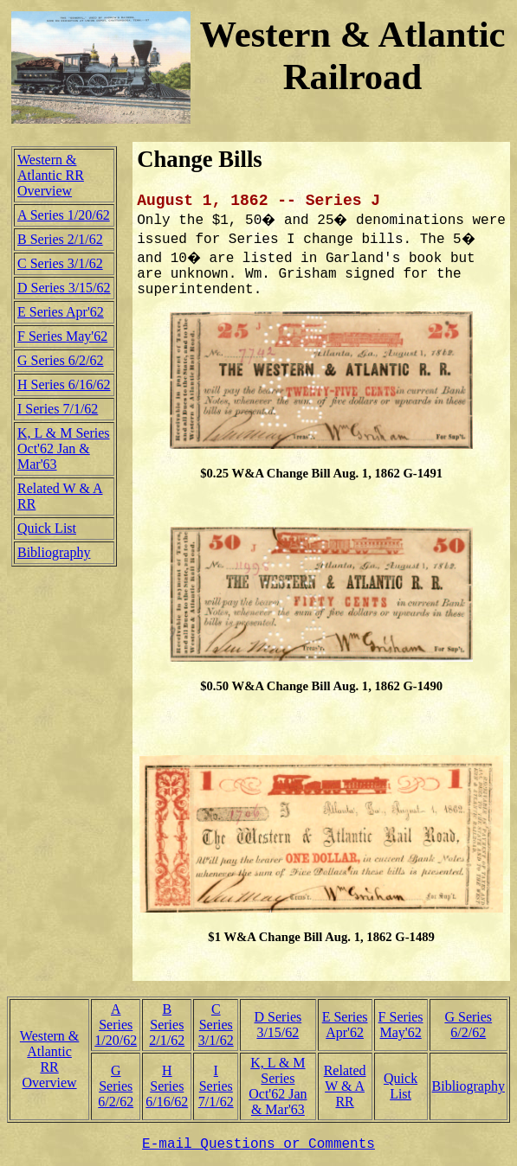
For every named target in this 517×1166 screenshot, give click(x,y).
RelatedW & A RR (345, 1086)
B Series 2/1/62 (60, 239)
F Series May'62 (62, 336)
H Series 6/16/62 (64, 384)
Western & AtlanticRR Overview (49, 1059)
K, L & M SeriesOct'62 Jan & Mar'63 (63, 448)
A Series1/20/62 (115, 1024)
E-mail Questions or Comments (258, 1144)
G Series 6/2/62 (60, 360)
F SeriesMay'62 (400, 1024)
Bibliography (53, 552)
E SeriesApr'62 (345, 1024)
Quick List (46, 528)
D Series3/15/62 (278, 1024)
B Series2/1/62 (166, 1024)
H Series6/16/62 (166, 1086)
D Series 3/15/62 (64, 287)
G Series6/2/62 (468, 1024)
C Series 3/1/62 (60, 263)
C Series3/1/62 (216, 1024)
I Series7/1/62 (216, 1086)
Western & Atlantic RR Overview (50, 175)
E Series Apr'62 (60, 311)
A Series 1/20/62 (63, 215)
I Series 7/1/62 (57, 408)
